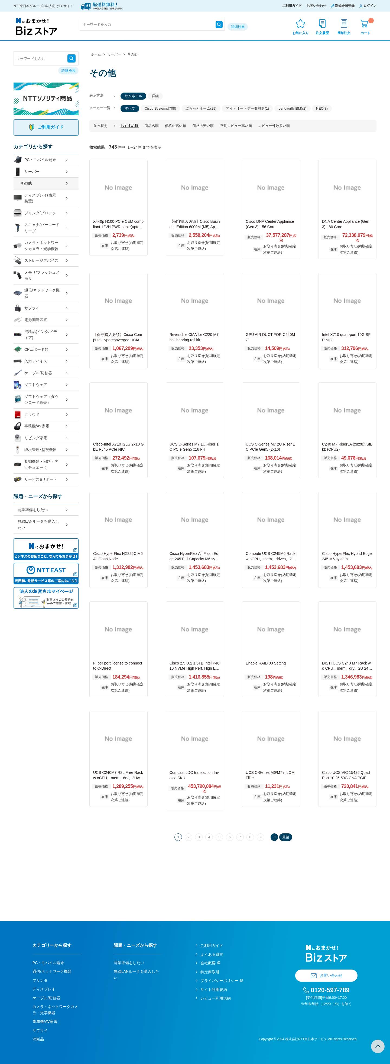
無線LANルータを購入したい (38, 524)
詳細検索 (238, 27)
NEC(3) (322, 108)
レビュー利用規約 (215, 998)
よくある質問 (211, 954)
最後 (285, 837)
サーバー (27, 172)
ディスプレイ (43, 989)
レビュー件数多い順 (274, 126)
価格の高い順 (176, 126)
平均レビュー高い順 (236, 126)
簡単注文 (343, 33)
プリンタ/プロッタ (35, 213)
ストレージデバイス (36, 260)
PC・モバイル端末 (35, 160)
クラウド (27, 414)
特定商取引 (209, 972)
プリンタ (40, 980)
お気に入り (300, 33)
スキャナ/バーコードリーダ (37, 228)
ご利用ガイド (292, 6)
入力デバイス (30, 361)
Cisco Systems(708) (160, 108)
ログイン (369, 6)
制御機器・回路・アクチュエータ (36, 464)
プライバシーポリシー (219, 980)
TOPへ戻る (378, 1046)
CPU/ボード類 (31, 349)
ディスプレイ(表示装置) (35, 198)
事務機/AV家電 (31, 426)
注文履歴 (322, 33)
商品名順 (152, 126)
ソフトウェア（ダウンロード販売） (36, 399)
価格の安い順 (204, 126)
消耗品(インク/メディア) (35, 334)
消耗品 (38, 1039)
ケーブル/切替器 (33, 373)
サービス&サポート (35, 479)
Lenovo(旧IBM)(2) (292, 108)
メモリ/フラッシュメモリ (37, 275)
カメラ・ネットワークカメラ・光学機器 (36, 245)
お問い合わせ (316, 6)
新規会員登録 (345, 6)
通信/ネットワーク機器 (37, 293)
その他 (26, 183)
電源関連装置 (30, 320)
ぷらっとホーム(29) (201, 108)
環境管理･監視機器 (35, 450)
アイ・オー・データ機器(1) (247, 108)
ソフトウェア (30, 385)
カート (367, 26)
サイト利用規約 (213, 989)
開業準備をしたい (33, 510)
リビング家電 (30, 438)
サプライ (27, 308)
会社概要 (208, 963)
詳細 (155, 96)
